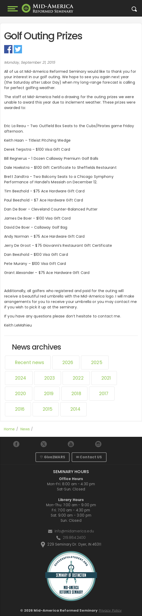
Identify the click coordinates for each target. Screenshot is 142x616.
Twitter (18, 49)
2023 (49, 378)
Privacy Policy (110, 610)
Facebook (8, 49)
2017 (104, 393)
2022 (78, 378)
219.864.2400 (74, 537)
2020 (20, 393)
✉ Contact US (89, 457)
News (25, 429)
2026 (67, 362)
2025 (96, 362)
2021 (106, 378)
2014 (75, 409)
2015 (48, 409)
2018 (76, 393)
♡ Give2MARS (52, 457)
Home (9, 429)
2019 (49, 393)
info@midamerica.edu (74, 531)
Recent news (29, 362)
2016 (20, 409)
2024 (20, 378)
